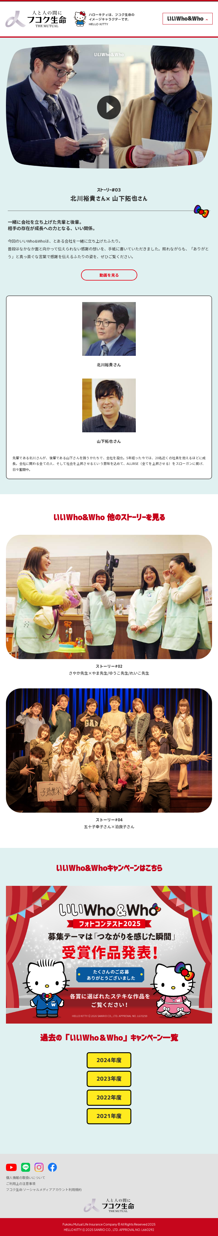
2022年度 (109, 1097)
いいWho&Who (185, 19)
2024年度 (109, 1060)
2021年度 (109, 1116)
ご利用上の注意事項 (20, 1183)
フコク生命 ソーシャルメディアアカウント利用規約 (44, 1189)
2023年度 (109, 1079)
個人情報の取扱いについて (25, 1177)
